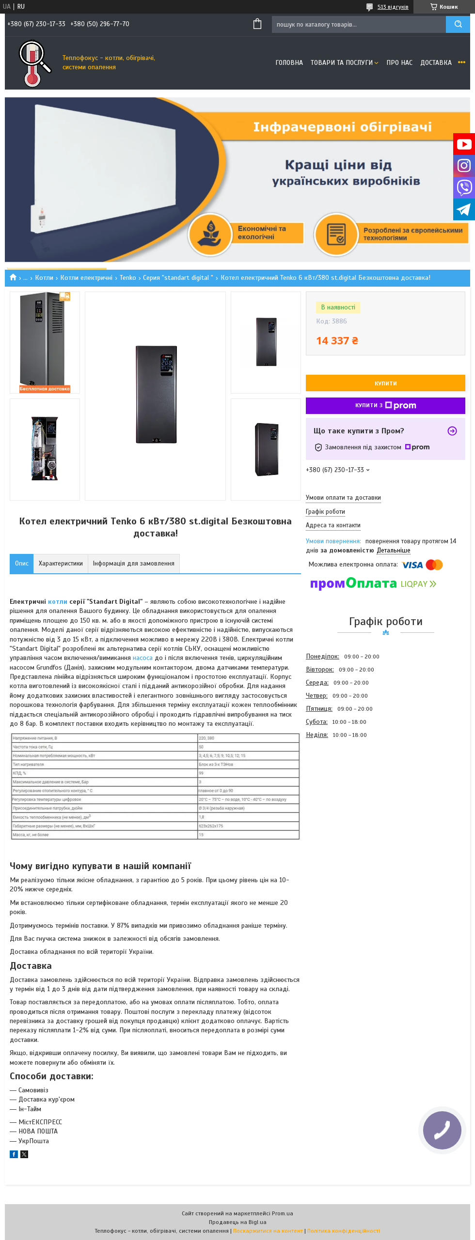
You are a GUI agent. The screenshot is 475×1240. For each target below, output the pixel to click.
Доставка (436, 63)
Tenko (128, 278)
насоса (143, 658)
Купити (386, 383)
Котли (44, 278)
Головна (289, 63)
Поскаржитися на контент (268, 1230)
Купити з (385, 405)
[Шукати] (458, 24)
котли (57, 601)
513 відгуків (393, 6)
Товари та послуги (342, 63)
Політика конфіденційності (343, 1230)
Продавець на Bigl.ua (238, 1222)
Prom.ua (282, 1213)
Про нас (399, 63)
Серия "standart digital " (178, 278)
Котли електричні (86, 278)
